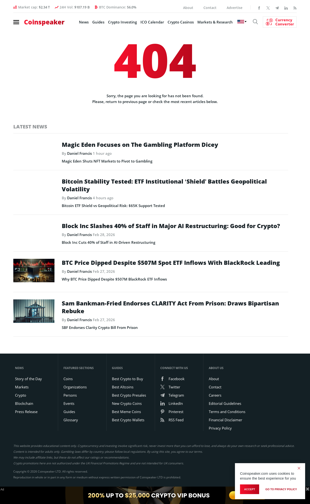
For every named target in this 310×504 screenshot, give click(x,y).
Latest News (30, 126)
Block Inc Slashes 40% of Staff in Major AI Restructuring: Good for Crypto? (171, 233)
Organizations (75, 402)
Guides (98, 22)
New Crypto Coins (127, 419)
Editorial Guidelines (225, 419)
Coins (68, 394)
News (84, 22)
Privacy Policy (220, 443)
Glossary (70, 435)
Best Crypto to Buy (127, 394)
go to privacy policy (281, 489)
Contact (210, 7)
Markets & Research (215, 22)
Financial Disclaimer (225, 435)
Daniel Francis (79, 153)
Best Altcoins (122, 402)
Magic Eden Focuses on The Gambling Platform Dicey (140, 144)
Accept (249, 489)
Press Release (26, 427)
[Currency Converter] (280, 22)
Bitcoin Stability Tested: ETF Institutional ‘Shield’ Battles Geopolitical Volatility (164, 193)
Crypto (20, 410)
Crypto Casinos (181, 22)
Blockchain (24, 419)
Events (68, 419)
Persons (70, 410)
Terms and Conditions (227, 427)
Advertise (234, 7)
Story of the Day (28, 394)
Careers (215, 410)
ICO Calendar (152, 22)
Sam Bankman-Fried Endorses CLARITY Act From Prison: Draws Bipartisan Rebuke (170, 323)
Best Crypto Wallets (128, 435)
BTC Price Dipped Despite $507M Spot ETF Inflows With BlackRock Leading (171, 278)
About (188, 7)
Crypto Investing (122, 22)
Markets (22, 402)
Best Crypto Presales (129, 410)
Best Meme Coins (126, 427)
